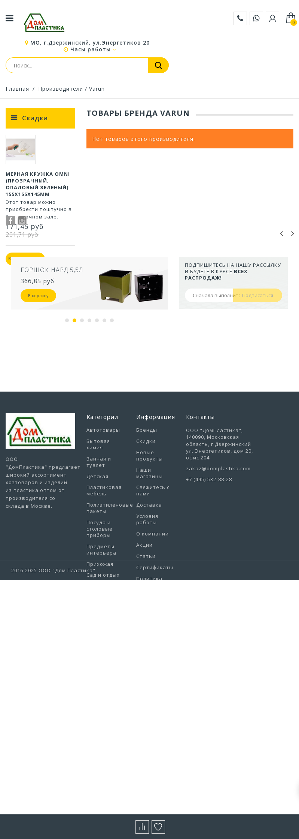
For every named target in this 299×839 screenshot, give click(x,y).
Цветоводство (106, 771)
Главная (17, 88)
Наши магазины (149, 542)
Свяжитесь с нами (153, 559)
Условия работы (147, 588)
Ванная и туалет (98, 530)
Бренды (146, 498)
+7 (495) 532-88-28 (209, 548)
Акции (144, 613)
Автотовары (103, 498)
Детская (97, 545)
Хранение (99, 760)
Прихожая (99, 633)
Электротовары (108, 782)
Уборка (96, 714)
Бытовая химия (98, 513)
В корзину (38, 364)
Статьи (146, 625)
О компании (152, 602)
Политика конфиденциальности (165, 650)
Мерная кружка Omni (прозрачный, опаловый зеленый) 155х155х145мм (38, 188)
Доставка (149, 574)
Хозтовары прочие (101, 745)
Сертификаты (154, 636)
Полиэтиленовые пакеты (109, 577)
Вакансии (149, 665)
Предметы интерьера (101, 618)
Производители (60, 88)
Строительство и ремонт (107, 658)
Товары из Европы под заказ (102, 696)
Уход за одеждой (98, 728)
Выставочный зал (155, 679)
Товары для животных (102, 675)
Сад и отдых (103, 644)
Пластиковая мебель (104, 559)
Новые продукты (149, 524)
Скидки (35, 118)
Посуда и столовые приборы (99, 597)
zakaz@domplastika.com (218, 537)
